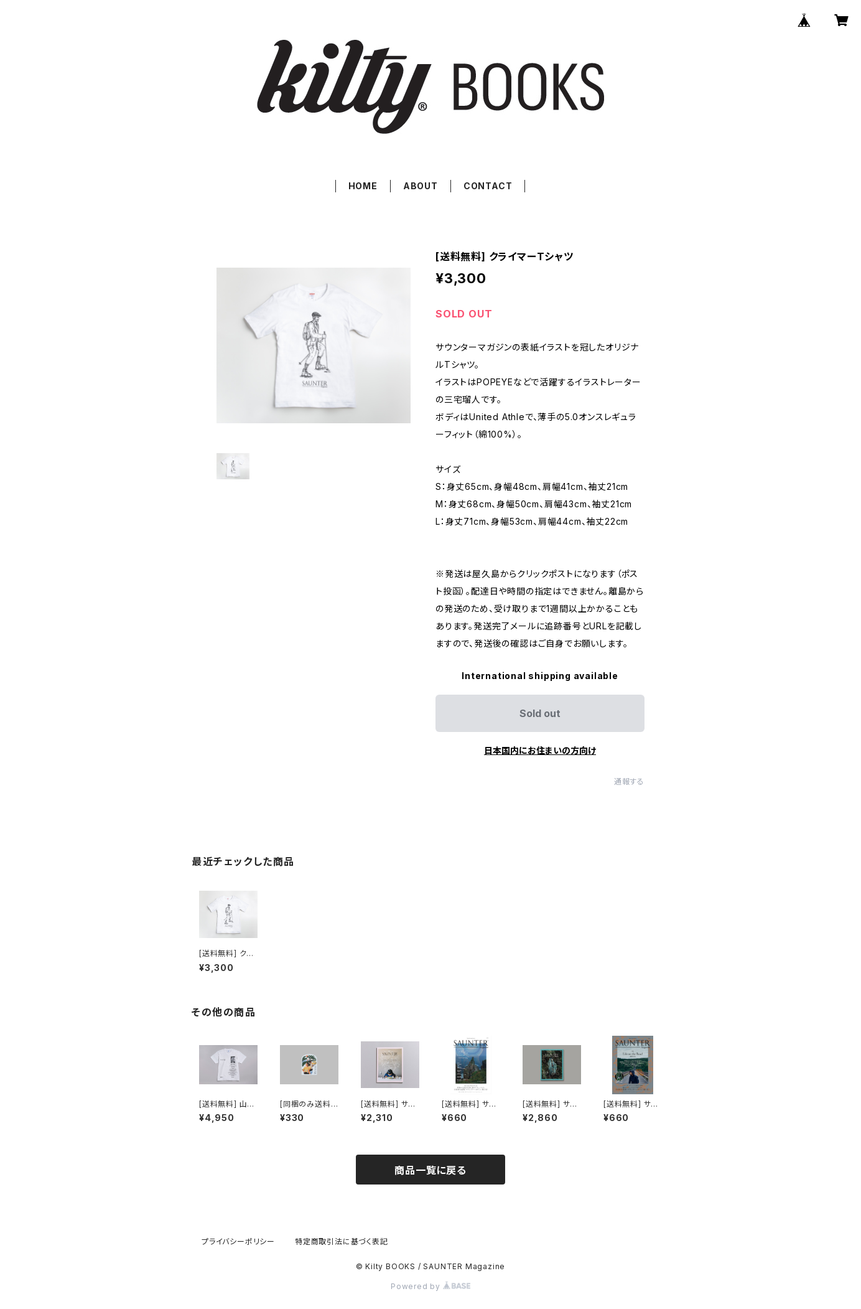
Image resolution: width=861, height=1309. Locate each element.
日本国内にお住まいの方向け (540, 750)
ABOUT (420, 186)
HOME (363, 186)
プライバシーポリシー (238, 1241)
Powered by (430, 1286)
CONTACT (488, 186)
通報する (629, 781)
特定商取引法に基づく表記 (341, 1241)
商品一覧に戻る (430, 1170)
